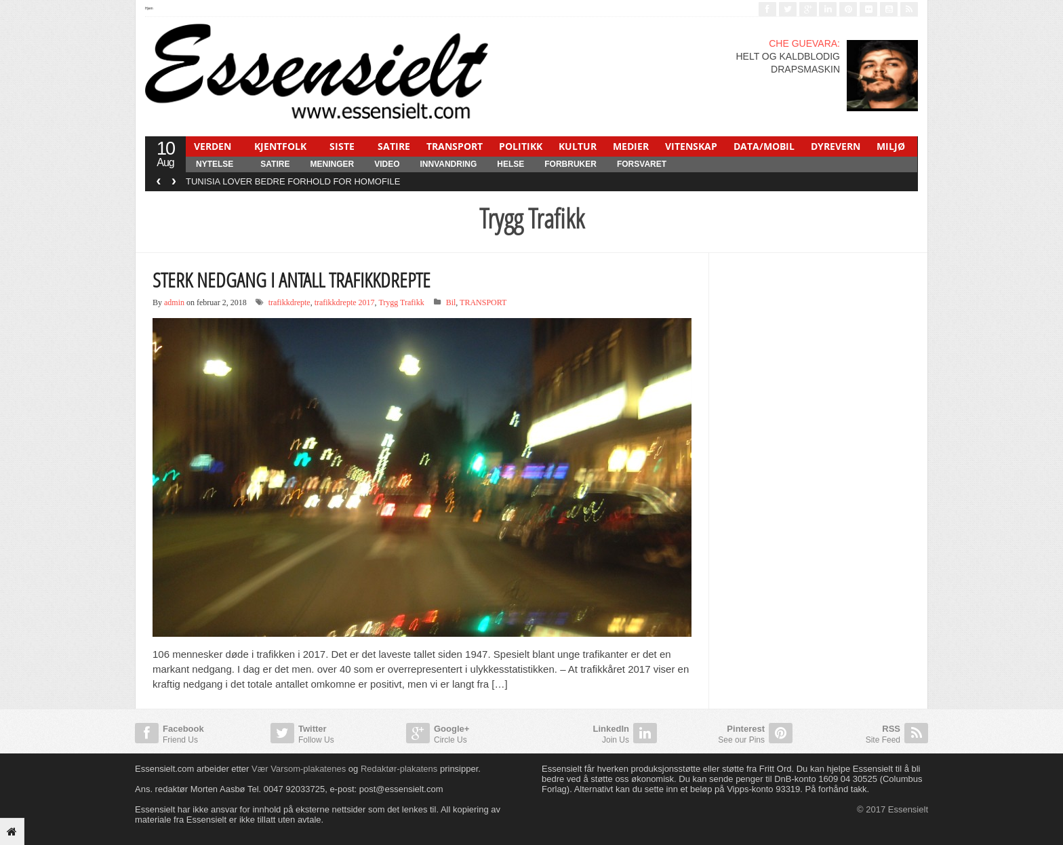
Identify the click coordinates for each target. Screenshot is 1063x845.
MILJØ (891, 146)
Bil (451, 302)
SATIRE (394, 146)
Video (386, 164)
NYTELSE (214, 164)
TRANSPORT (454, 146)
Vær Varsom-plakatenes (299, 769)
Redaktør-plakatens (399, 769)
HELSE (510, 164)
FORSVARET (641, 164)
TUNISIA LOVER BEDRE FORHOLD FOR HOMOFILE (293, 181)
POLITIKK (520, 146)
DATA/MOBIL (764, 146)
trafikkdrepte (289, 302)
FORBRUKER (570, 164)
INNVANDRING (448, 164)
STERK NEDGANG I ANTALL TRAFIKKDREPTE (291, 280)
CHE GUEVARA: (804, 43)
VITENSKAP (691, 146)
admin (174, 302)
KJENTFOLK (280, 146)
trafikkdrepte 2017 (345, 302)
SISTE (342, 146)
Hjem (149, 8)
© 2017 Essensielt (892, 809)
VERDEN (212, 146)
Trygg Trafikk (401, 302)
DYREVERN (835, 146)
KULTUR (578, 146)
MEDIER (631, 146)
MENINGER (332, 164)
